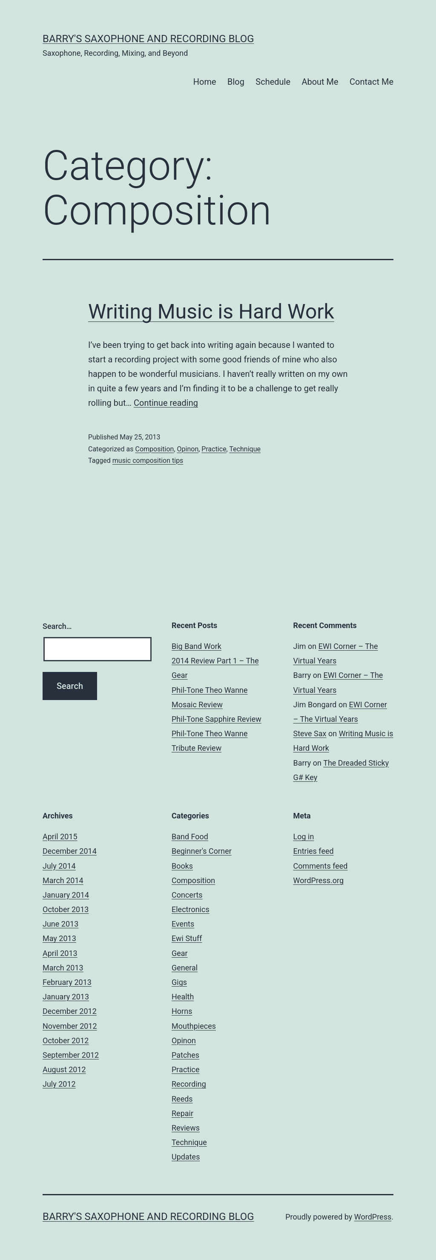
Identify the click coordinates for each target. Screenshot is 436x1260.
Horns (182, 1011)
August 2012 (64, 1069)
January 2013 (66, 996)
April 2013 (60, 953)
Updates (186, 1156)
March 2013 (63, 967)
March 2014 (63, 880)
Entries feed (313, 851)
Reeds (182, 1098)
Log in (303, 836)
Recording (189, 1083)
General (185, 967)
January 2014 (66, 894)
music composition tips (148, 460)
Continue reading (166, 403)
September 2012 (71, 1054)
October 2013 (66, 909)
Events (183, 923)
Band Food (190, 836)
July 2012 (59, 1083)
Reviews (186, 1127)
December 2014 (70, 851)
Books (182, 865)
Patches (185, 1054)
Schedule (272, 82)
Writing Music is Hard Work (211, 311)
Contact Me (371, 82)
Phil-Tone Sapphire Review (216, 719)
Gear (180, 953)
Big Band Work (196, 646)
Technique (245, 449)
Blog (235, 82)
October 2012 (66, 1040)
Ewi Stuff (187, 938)
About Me (319, 82)
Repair (182, 1113)
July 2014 (59, 865)
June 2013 (60, 923)
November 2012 (70, 1026)
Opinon (188, 449)
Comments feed (320, 865)
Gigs (179, 982)
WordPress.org (318, 880)
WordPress (372, 1216)
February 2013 (67, 982)
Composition (154, 449)
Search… (57, 626)
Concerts (187, 894)
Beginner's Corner (202, 851)
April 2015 (60, 836)
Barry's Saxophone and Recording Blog (148, 39)
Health (183, 996)
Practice (213, 449)
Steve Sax (310, 733)
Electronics (190, 909)
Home (204, 82)
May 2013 (59, 938)
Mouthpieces (194, 1026)
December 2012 (70, 1011)
